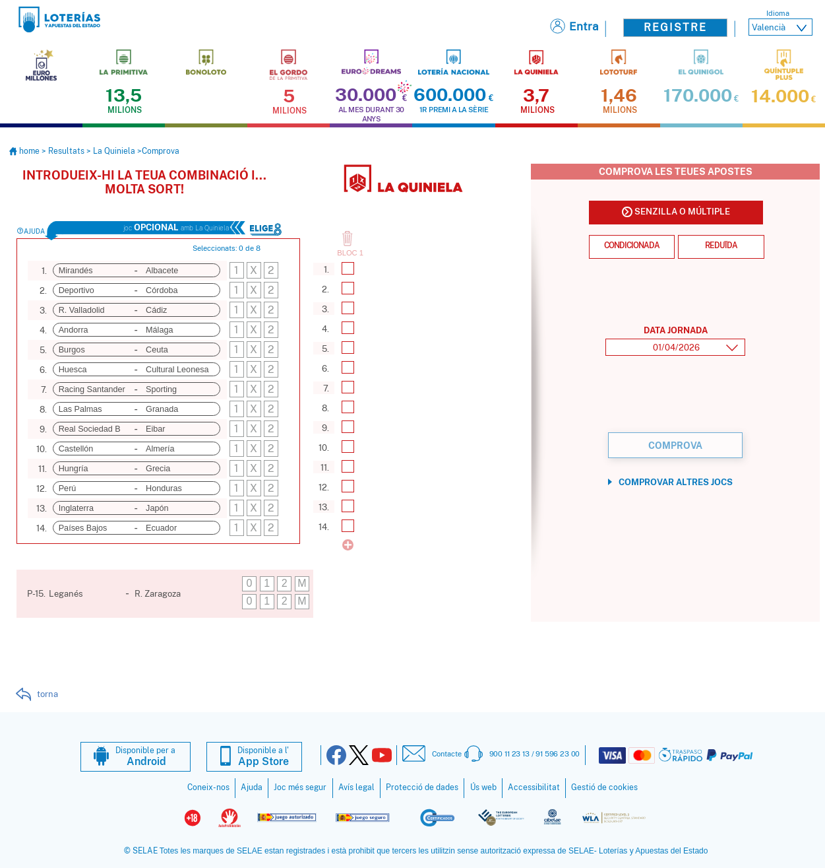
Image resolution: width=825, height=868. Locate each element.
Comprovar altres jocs (676, 481)
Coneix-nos (208, 786)
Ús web (483, 786)
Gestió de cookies (604, 786)
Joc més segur (300, 786)
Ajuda (251, 786)
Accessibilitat (534, 786)
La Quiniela (114, 150)
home (25, 150)
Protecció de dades (422, 786)
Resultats (66, 150)
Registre (675, 27)
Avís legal (356, 786)
